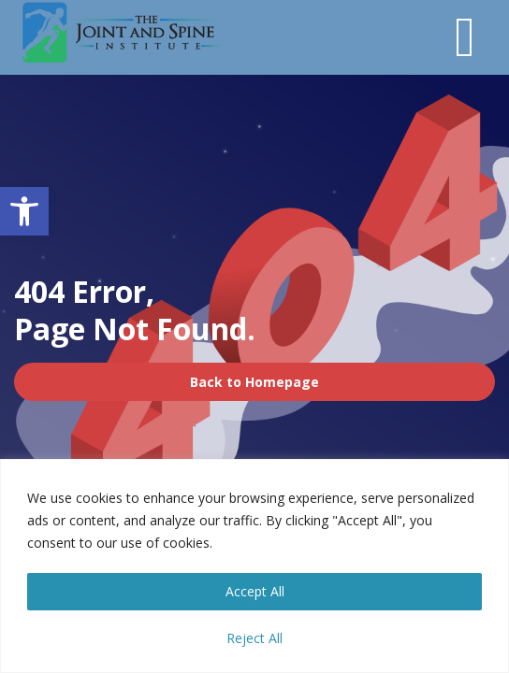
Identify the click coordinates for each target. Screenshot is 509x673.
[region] (254, 566)
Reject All (254, 638)
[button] (24, 211)
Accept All (254, 591)
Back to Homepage (254, 382)
